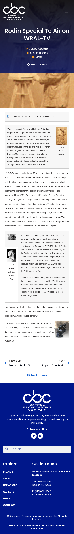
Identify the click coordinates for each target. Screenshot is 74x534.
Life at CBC (10, 485)
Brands (8, 472)
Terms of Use (16, 525)
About (7, 478)
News (39, 57)
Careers (8, 491)
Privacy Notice (33, 525)
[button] (66, 13)
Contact (9, 505)
